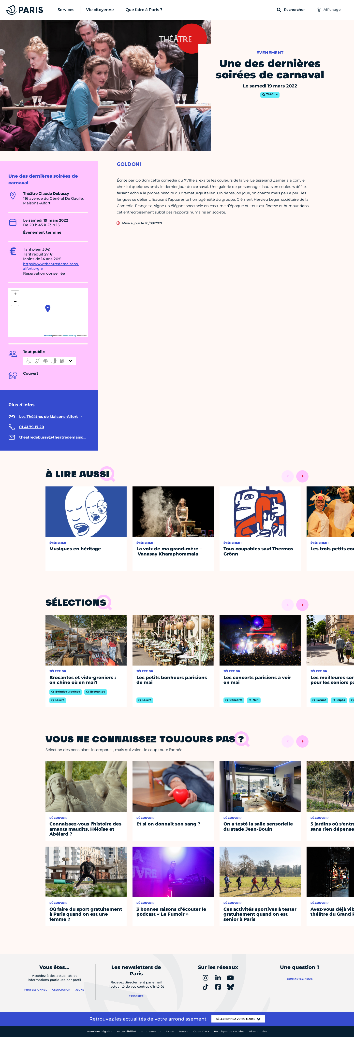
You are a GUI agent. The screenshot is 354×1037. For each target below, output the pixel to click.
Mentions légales (99, 1031)
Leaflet (48, 336)
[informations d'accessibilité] (49, 361)
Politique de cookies (229, 1031)
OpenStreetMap (69, 336)
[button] (47, 309)
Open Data (201, 1031)
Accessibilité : (145, 1031)
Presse (184, 1031)
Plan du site (258, 1031)
